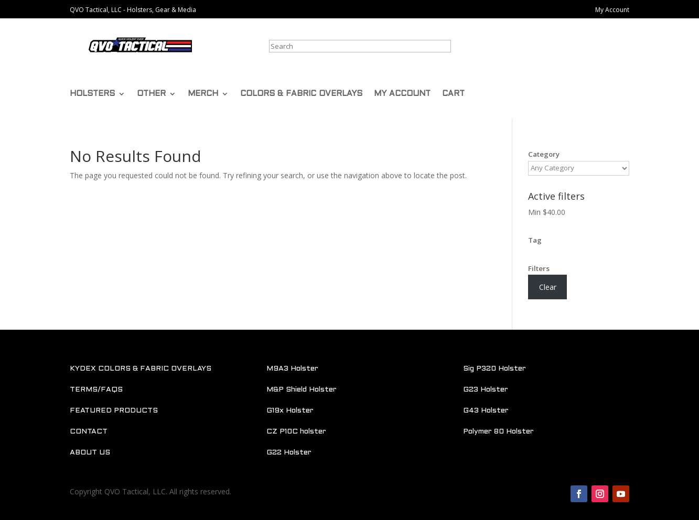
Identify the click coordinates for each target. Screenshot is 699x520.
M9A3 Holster (292, 368)
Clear (547, 287)
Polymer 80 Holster (498, 431)
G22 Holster (288, 452)
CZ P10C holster (296, 431)
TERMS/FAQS (96, 389)
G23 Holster (485, 389)
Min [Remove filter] (546, 212)
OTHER (151, 94)
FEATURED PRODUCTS (114, 410)
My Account (612, 9)
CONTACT (88, 431)
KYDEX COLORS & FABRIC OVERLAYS (140, 368)
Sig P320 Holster (494, 368)
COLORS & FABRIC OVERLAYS (301, 94)
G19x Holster (290, 410)
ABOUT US (90, 452)
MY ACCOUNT (402, 94)
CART (453, 94)
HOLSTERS (92, 94)
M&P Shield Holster (301, 389)
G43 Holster (486, 410)
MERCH (203, 94)
